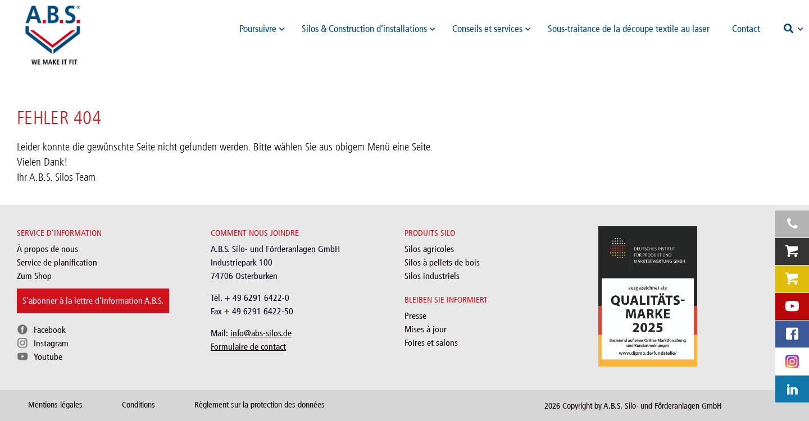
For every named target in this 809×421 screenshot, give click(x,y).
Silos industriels (432, 276)
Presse (415, 315)
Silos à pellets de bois (442, 262)
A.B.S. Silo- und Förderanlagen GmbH (662, 406)
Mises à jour (425, 329)
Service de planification (57, 262)
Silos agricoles (429, 249)
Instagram (51, 343)
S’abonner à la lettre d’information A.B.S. (92, 300)
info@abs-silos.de (261, 333)
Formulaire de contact (248, 346)
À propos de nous (47, 249)
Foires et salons (431, 342)
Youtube (48, 356)
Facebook (50, 329)
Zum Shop (34, 276)
